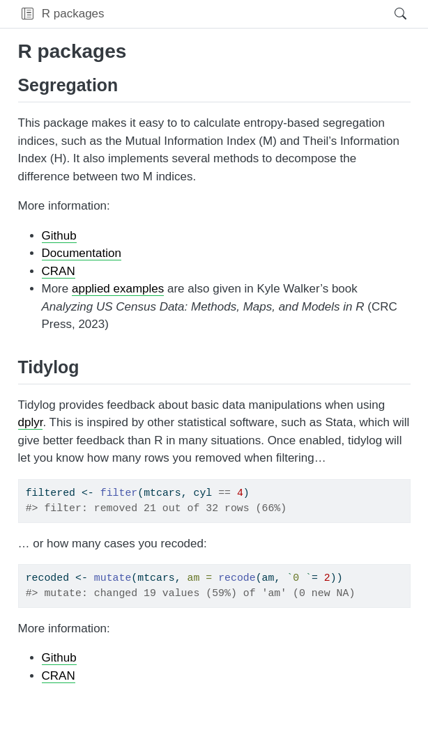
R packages (73, 13)
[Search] (388, 14)
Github (59, 235)
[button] (27, 14)
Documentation (81, 253)
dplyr (30, 422)
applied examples (118, 288)
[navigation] (245, 14)
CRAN (58, 271)
